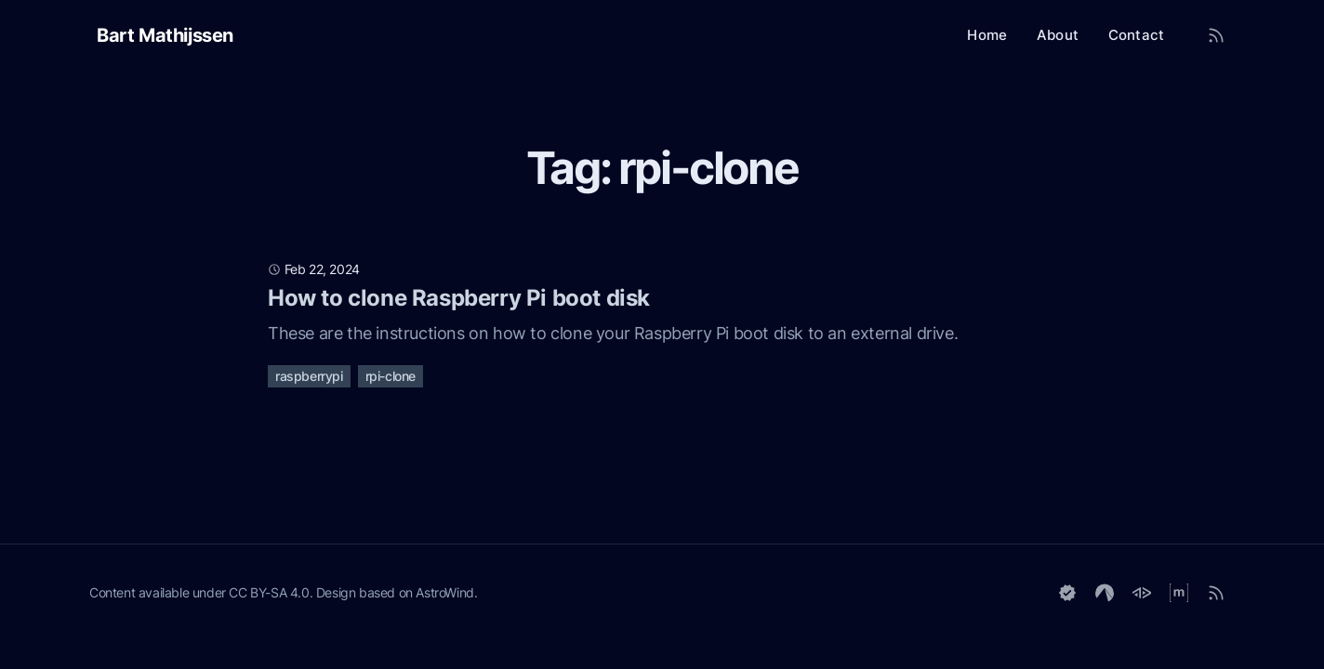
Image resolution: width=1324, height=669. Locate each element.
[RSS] (1216, 592)
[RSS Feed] (1216, 35)
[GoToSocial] (1141, 592)
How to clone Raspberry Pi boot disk (459, 297)
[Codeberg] (1104, 592)
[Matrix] (1179, 592)
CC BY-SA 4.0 (269, 592)
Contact (1136, 35)
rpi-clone (390, 376)
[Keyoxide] (1067, 592)
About (1058, 35)
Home (987, 35)
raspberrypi (309, 376)
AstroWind (444, 592)
